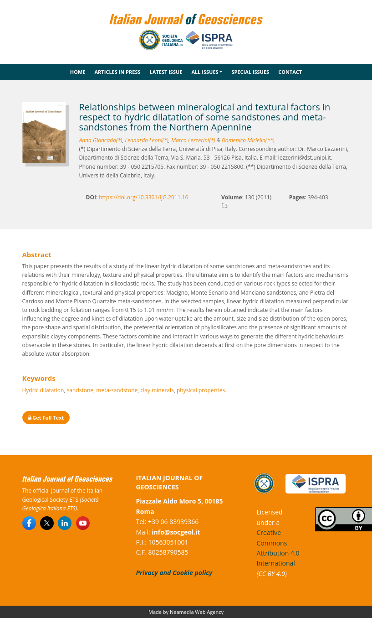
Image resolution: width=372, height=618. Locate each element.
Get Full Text (46, 417)
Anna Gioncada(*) (100, 140)
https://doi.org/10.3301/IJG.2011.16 (143, 197)
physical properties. (201, 390)
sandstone (80, 390)
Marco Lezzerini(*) (193, 140)
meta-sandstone (117, 390)
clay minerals (157, 390)
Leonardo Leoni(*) (146, 140)
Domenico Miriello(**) (248, 140)
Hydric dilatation (43, 390)
